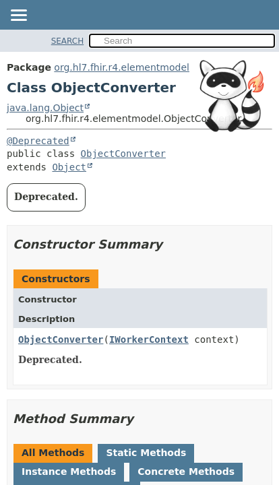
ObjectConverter (123, 153)
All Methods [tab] (53, 452)
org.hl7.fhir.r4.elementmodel (121, 67)
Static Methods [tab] (146, 452)
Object (69, 167)
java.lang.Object (45, 107)
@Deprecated (38, 140)
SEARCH (67, 41)
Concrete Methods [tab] (186, 471)
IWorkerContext (149, 339)
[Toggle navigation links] (18, 16)
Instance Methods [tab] (69, 471)
